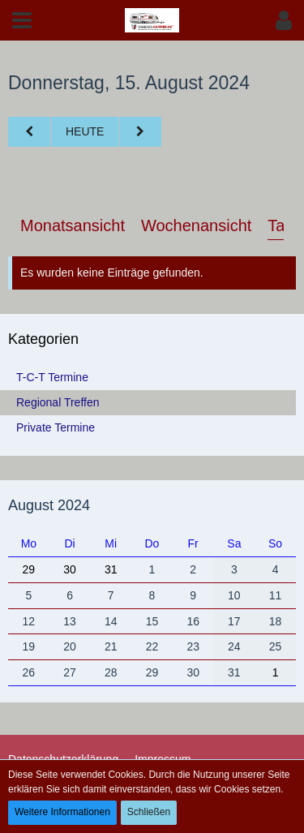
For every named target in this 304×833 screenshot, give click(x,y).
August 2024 (49, 505)
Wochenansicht (196, 225)
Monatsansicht (72, 225)
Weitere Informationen (62, 812)
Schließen (148, 812)
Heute (85, 131)
